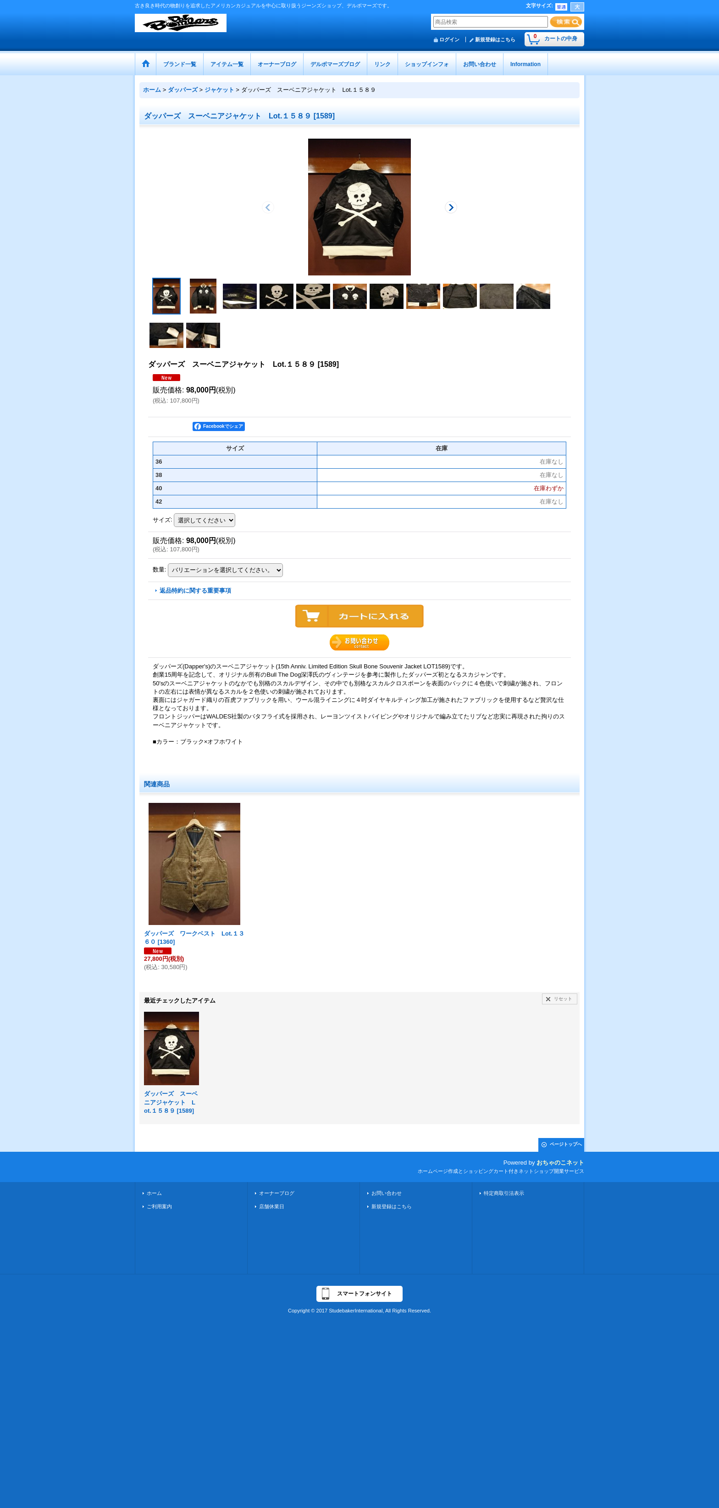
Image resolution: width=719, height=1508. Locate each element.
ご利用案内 (159, 1206)
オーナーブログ (276, 1193)
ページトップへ (566, 1144)
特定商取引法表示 (504, 1193)
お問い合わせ (386, 1193)
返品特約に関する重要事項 (195, 590)
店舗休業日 (271, 1206)
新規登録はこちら (495, 39)
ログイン (449, 39)
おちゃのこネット (560, 1162)
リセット (563, 998)
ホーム (154, 1193)
